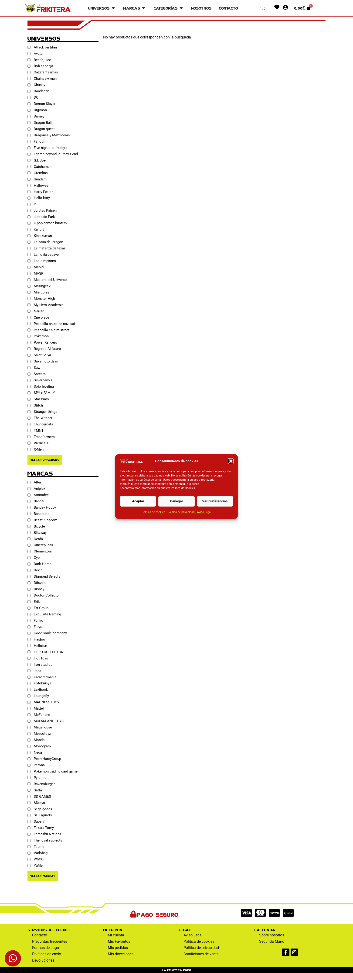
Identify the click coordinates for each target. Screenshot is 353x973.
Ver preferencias (215, 501)
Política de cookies (153, 512)
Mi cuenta (116, 935)
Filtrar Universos (44, 460)
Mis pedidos (118, 947)
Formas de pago (45, 947)
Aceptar (138, 501)
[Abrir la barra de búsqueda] (263, 8)
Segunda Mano (271, 941)
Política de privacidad (181, 512)
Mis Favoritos (119, 941)
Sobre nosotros (271, 935)
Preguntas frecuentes (49, 941)
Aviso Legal (204, 512)
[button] (230, 461)
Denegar (176, 501)
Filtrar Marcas (42, 876)
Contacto (39, 935)
